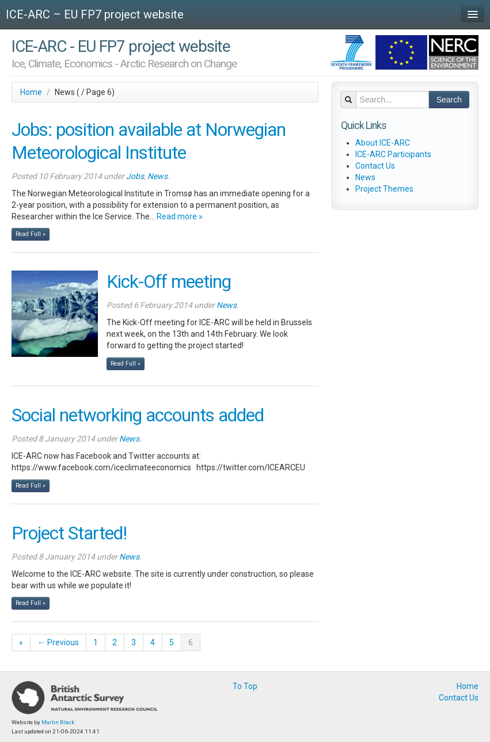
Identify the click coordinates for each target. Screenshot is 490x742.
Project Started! (69, 533)
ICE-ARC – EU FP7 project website (95, 14)
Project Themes (384, 188)
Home (31, 92)
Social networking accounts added (138, 415)
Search (449, 99)
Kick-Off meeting (169, 281)
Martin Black (57, 722)
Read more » (180, 216)
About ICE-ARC (382, 142)
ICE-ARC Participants (393, 154)
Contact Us (375, 165)
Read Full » (30, 234)
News (157, 176)
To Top (245, 686)
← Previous (58, 642)
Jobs (135, 176)
